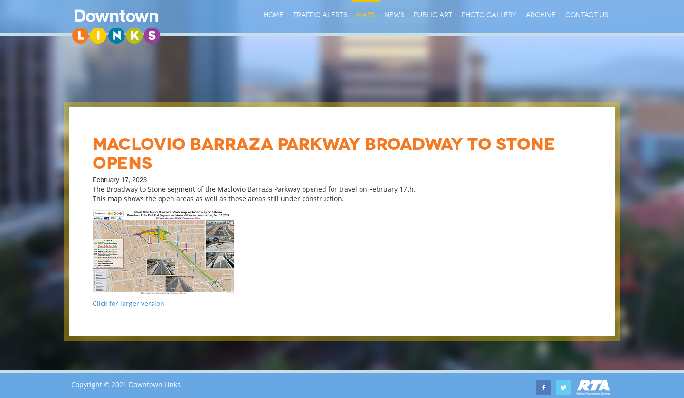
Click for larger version (128, 303)
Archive (541, 14)
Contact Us (586, 14)
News (394, 14)
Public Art (433, 14)
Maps (366, 14)
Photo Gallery (489, 14)
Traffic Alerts (320, 14)
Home (274, 14)
